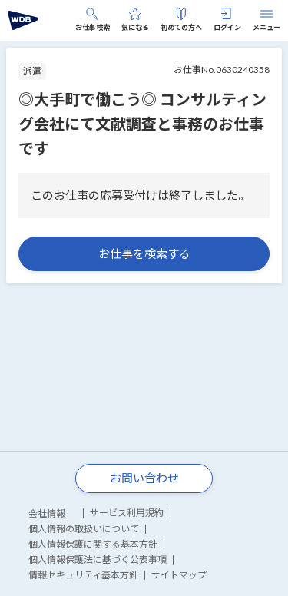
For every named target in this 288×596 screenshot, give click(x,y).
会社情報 (46, 513)
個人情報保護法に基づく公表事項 (97, 559)
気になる (135, 19)
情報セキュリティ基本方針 (83, 575)
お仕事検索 (92, 19)
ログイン (227, 19)
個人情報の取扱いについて (83, 529)
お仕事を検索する (144, 253)
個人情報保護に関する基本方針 (92, 544)
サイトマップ (179, 575)
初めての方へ (181, 19)
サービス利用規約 (127, 512)
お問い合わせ (144, 478)
